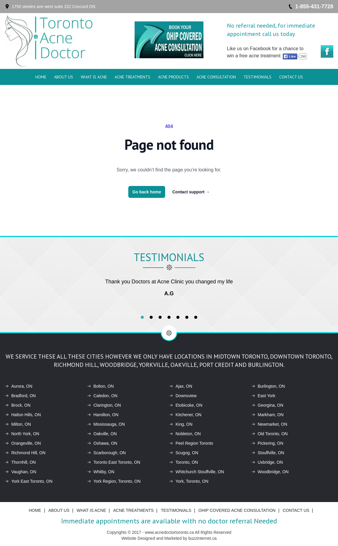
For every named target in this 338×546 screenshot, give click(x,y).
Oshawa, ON (102, 443)
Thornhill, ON (20, 462)
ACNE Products (173, 77)
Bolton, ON (100, 386)
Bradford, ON (20, 395)
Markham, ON (267, 414)
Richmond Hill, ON (25, 452)
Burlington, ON (268, 386)
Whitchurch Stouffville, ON (196, 471)
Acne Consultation (216, 77)
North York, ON (22, 433)
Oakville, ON (102, 433)
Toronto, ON (183, 462)
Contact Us (291, 77)
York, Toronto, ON (189, 481)
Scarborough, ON (106, 452)
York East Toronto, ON (29, 481)
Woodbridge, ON (270, 471)
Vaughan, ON (20, 471)
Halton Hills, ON (23, 414)
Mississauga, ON (106, 424)
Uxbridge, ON (267, 462)
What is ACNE (94, 77)
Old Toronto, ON (269, 433)
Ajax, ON (180, 386)
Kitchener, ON (185, 414)
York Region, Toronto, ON (114, 481)
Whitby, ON (101, 471)
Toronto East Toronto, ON (113, 462)
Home (40, 77)
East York (263, 395)
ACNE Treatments (132, 77)
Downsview (183, 395)
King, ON (180, 424)
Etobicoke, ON (185, 405)
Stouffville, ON (267, 452)
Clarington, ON (104, 405)
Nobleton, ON (185, 433)
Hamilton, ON (103, 414)
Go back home (146, 192)
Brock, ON (18, 405)
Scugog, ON (183, 452)
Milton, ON (18, 424)
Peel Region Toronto (191, 443)
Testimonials (257, 77)
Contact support (191, 192)
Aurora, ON (18, 386)
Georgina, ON (267, 405)
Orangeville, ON (23, 443)
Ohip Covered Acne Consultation (237, 510)
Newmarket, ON (269, 424)
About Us (63, 77)
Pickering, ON (267, 443)
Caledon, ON (102, 395)
